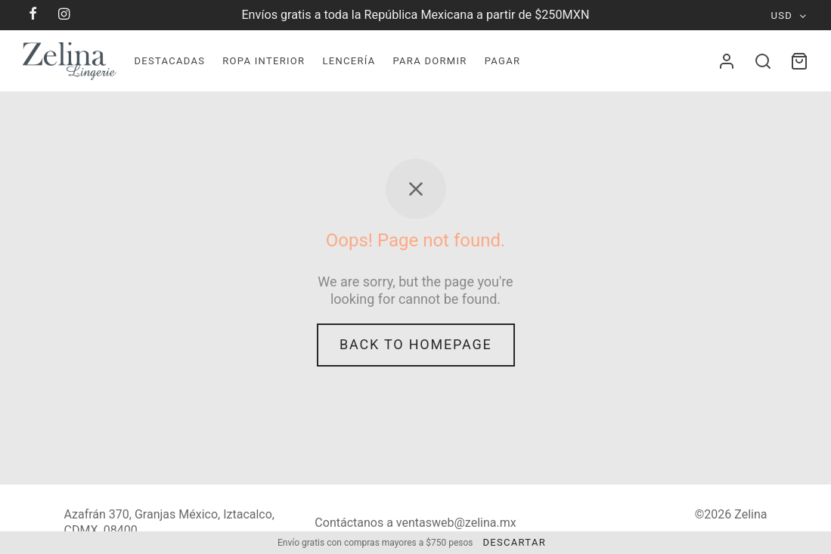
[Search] (763, 61)
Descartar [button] (514, 542)
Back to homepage (416, 344)
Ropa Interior (263, 61)
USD (782, 15)
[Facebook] (34, 15)
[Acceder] (727, 61)
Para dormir (429, 61)
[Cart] (799, 61)
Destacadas (169, 61)
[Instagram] (64, 15)
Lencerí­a (348, 61)
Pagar (503, 61)
